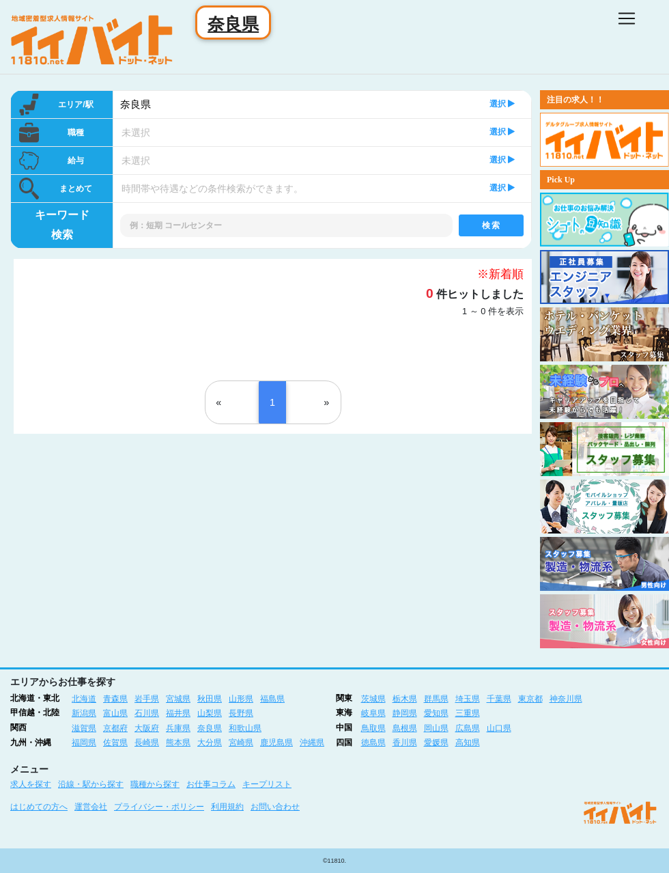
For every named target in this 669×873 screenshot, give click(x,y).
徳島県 (373, 742)
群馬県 (436, 699)
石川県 (146, 713)
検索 (491, 225)
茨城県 (373, 699)
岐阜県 (373, 713)
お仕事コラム (211, 784)
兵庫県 (178, 728)
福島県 (272, 699)
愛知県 (436, 713)
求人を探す (30, 784)
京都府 (115, 728)
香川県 (405, 742)
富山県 (115, 713)
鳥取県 (373, 728)
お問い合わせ (275, 807)
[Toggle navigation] (626, 18)
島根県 (405, 728)
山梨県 (209, 713)
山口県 (499, 728)
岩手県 (146, 699)
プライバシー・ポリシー (159, 807)
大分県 (209, 742)
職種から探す (155, 784)
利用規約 (227, 807)
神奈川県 (566, 699)
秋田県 (209, 699)
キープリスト (266, 784)
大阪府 (146, 728)
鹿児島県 (276, 742)
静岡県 (405, 713)
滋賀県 (84, 728)
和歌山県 (245, 728)
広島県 (467, 728)
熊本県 (178, 742)
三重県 (467, 713)
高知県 (467, 742)
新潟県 (84, 713)
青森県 (115, 699)
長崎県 (146, 742)
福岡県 (84, 742)
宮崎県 (241, 742)
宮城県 (178, 699)
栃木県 (405, 699)
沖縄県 (312, 742)
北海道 (84, 699)
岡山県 (436, 728)
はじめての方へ (39, 807)
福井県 (178, 713)
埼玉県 (467, 699)
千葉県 (499, 699)
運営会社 (90, 807)
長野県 (241, 713)
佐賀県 (115, 742)
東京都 (530, 699)
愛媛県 (436, 742)
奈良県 (135, 104)
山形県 (241, 699)
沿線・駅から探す (91, 784)
